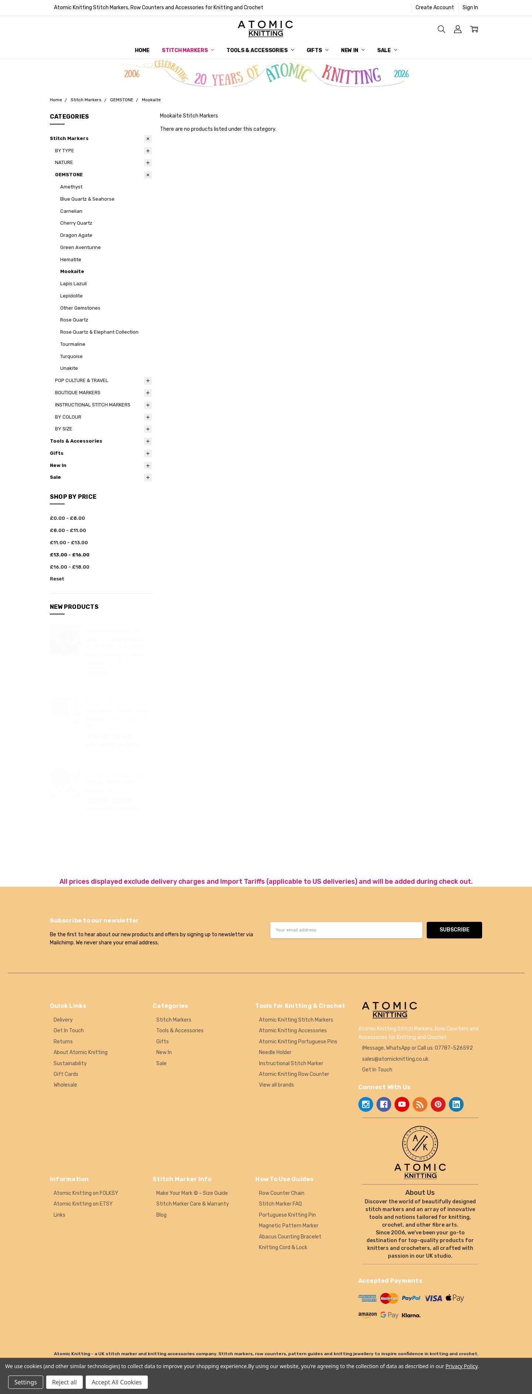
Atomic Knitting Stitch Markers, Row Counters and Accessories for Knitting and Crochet (158, 7)
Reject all (64, 1382)
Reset (57, 579)
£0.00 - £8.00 (67, 518)
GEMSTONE (69, 174)
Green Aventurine (80, 247)
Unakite (69, 368)
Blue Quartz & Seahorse (87, 199)
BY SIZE (63, 429)
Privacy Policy (462, 1366)
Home (142, 50)
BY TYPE (64, 150)
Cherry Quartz (76, 223)
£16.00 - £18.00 (69, 567)
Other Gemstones (80, 308)
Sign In (470, 7)
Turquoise (71, 356)
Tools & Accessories (260, 50)
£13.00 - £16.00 (69, 555)
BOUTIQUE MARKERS (77, 392)
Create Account (435, 7)
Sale (387, 50)
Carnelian (71, 211)
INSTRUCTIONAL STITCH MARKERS (92, 405)
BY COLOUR (68, 417)
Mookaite (72, 271)
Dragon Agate (76, 235)
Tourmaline (72, 344)
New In (353, 50)
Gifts (317, 50)
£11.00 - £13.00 (69, 542)
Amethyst (71, 187)
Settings (25, 1382)
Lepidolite (71, 296)
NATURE (64, 162)
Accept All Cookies (117, 1382)
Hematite (70, 259)
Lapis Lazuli (73, 283)
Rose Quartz (74, 320)
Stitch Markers (188, 50)
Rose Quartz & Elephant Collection (99, 332)
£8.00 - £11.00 (68, 530)
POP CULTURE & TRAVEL (81, 380)
